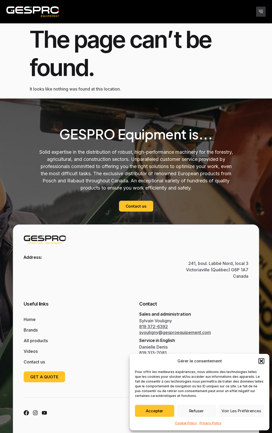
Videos (32, 351)
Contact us (34, 362)
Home (30, 319)
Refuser (196, 410)
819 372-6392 (153, 326)
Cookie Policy (186, 423)
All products (36, 340)
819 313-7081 (153, 352)
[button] (261, 361)
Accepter (154, 410)
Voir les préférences (241, 410)
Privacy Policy (210, 423)
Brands (32, 330)
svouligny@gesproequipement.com (175, 332)
